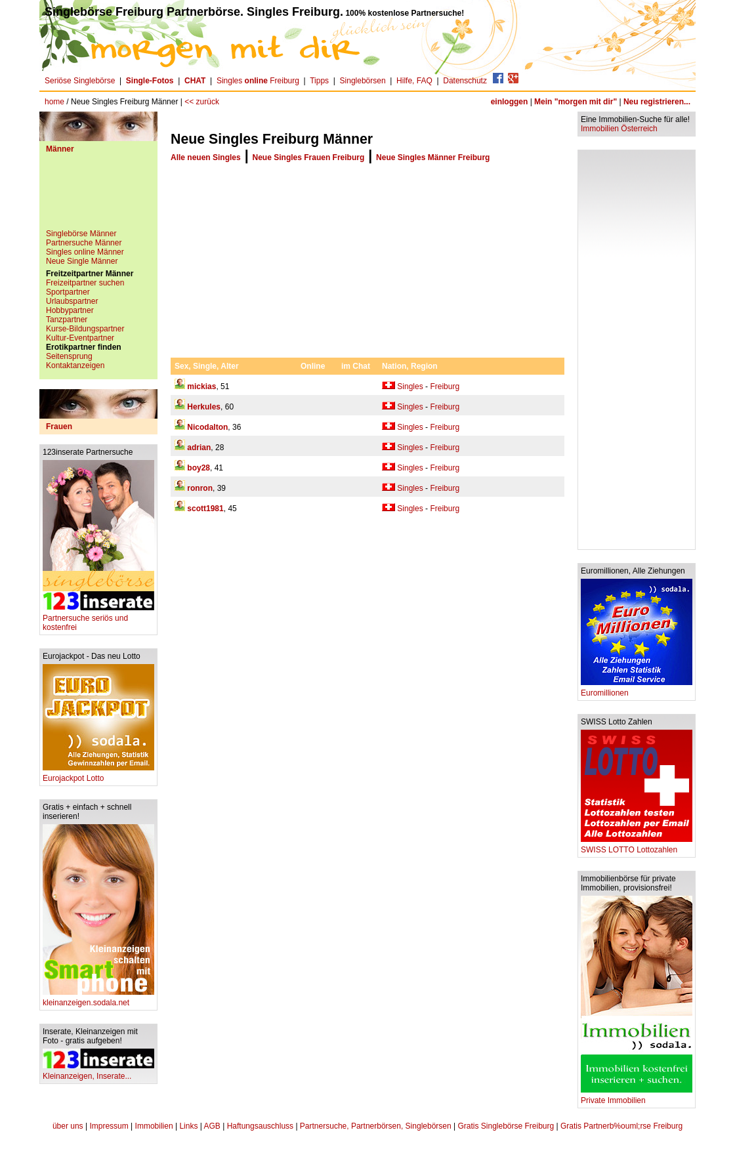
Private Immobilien (636, 1097)
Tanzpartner (66, 319)
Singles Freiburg (258, 80)
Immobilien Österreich (619, 128)
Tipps (319, 80)
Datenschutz (465, 80)
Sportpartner (68, 292)
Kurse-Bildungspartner (85, 328)
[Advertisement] (98, 196)
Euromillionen (636, 689)
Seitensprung (69, 356)
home (54, 101)
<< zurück (201, 101)
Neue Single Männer (81, 261)
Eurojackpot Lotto (98, 774)
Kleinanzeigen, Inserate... (98, 1072)
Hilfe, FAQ (414, 80)
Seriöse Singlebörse (80, 80)
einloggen (509, 101)
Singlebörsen (363, 80)
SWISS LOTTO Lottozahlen (636, 846)
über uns (67, 1126)
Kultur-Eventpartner (80, 338)
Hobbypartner (70, 310)
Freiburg (444, 386)
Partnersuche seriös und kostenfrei (98, 619)
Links (188, 1126)
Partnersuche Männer (83, 242)
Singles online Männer (85, 252)
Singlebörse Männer (81, 233)
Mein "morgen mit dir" (575, 101)
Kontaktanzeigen (75, 365)
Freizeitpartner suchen (85, 282)
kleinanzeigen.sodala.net (98, 999)
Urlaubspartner (72, 301)
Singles (410, 386)
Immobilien (154, 1126)
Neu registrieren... (656, 101)
